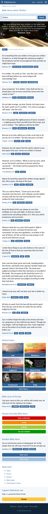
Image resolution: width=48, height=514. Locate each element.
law (14, 202)
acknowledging (32, 82)
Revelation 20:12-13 (9, 284)
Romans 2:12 (6, 313)
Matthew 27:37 (7, 185)
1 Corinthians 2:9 (8, 172)
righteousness (22, 128)
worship (23, 82)
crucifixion (29, 184)
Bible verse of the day (11, 396)
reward (23, 172)
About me (13, 506)
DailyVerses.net (6, 6)
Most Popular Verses (13, 483)
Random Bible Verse (11, 439)
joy (12, 154)
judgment (32, 113)
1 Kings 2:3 (6, 241)
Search (14, 6)
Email (24, 422)
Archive (9, 477)
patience (32, 449)
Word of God (17, 67)
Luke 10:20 (6, 154)
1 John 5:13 (6, 256)
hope (36, 67)
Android (24, 427)
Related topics (8, 340)
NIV (5, 49)
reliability (15, 406)
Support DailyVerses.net (12, 490)
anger (15, 113)
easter (22, 184)
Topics (33, 2)
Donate (24, 499)
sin (14, 313)
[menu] (46, 3)
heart (26, 297)
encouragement (27, 67)
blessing (26, 220)
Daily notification (24, 418)
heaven (18, 154)
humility (16, 82)
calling (28, 141)
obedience (21, 202)
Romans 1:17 (6, 128)
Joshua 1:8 (6, 220)
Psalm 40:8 (6, 297)
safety (32, 406)
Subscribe (40, 2)
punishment (23, 113)
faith (14, 128)
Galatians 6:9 (6, 449)
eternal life (25, 154)
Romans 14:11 (7, 82)
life (23, 141)
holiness (17, 141)
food (14, 97)
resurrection (21, 284)
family (21, 333)
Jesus (16, 184)
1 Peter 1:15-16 (7, 141)
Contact (25, 506)
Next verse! (24, 455)
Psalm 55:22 (6, 406)
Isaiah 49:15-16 (7, 333)
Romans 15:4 (6, 67)
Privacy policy (33, 506)
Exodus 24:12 (7, 202)
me (7, 494)
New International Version (16, 49)
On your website (24, 432)
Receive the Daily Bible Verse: (15, 413)
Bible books (10, 480)
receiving (29, 202)
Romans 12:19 (7, 113)
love (17, 172)
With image (24, 459)
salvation (31, 128)
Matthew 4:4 (6, 97)
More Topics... (24, 389)
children (28, 333)
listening (30, 97)
